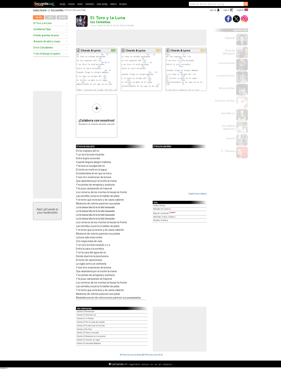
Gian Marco (228, 113)
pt (160, 364)
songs (62, 4)
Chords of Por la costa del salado (91, 322)
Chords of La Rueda (85, 318)
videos (113, 4)
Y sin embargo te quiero (47, 53)
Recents (62, 17)
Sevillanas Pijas (42, 29)
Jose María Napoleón (228, 127)
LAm (180, 72)
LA (154, 54)
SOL (148, 54)
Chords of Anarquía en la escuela (91, 336)
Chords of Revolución (85, 311)
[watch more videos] (197, 193)
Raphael (230, 38)
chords (71, 4)
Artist (50, 17)
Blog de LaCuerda (164, 213)
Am (78, 54)
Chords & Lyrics (91, 50)
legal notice (134, 364)
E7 (107, 54)
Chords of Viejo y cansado (88, 333)
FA (148, 76)
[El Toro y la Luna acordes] (131, 354)
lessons (123, 4)
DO (156, 72)
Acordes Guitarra (160, 220)
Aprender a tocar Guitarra (164, 217)
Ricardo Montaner (229, 52)
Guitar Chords (40, 10)
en (156, 364)
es (152, 364)
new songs (102, 4)
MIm (168, 54)
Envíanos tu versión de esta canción (97, 114)
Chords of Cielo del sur (86, 315)
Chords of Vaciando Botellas (89, 343)
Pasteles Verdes (225, 100)
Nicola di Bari (227, 88)
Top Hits (38, 17)
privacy (145, 364)
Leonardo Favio (225, 75)
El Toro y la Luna (43, 23)
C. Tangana (228, 151)
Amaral (230, 138)
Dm (102, 54)
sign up (212, 10)
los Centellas (57, 10)
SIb (128, 80)
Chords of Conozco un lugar (88, 340)
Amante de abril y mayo (47, 41)
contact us (167, 364)
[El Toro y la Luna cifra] (153, 354)
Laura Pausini (226, 63)
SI (183, 54)
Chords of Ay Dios (84, 329)
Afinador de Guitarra (162, 209)
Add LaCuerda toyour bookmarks (47, 211)
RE (143, 58)
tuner (80, 4)
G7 (110, 70)
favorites (89, 4)
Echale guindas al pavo (46, 35)
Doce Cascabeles (43, 47)
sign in (226, 10)
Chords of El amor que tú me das (91, 326)
